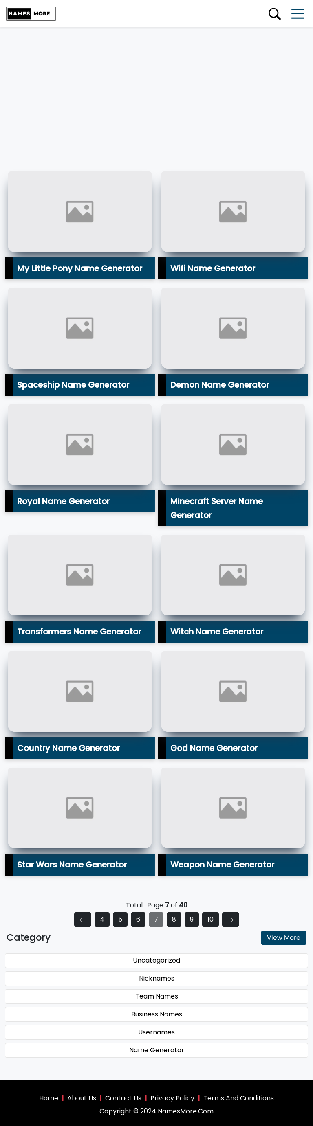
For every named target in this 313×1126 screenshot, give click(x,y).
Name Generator (156, 1050)
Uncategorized (156, 960)
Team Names (156, 996)
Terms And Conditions (238, 1098)
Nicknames (156, 978)
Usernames (156, 1032)
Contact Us (123, 1098)
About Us (81, 1098)
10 (210, 919)
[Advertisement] (156, 88)
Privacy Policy (172, 1098)
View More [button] (283, 937)
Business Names (156, 1014)
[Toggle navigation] (297, 13)
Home (48, 1098)
